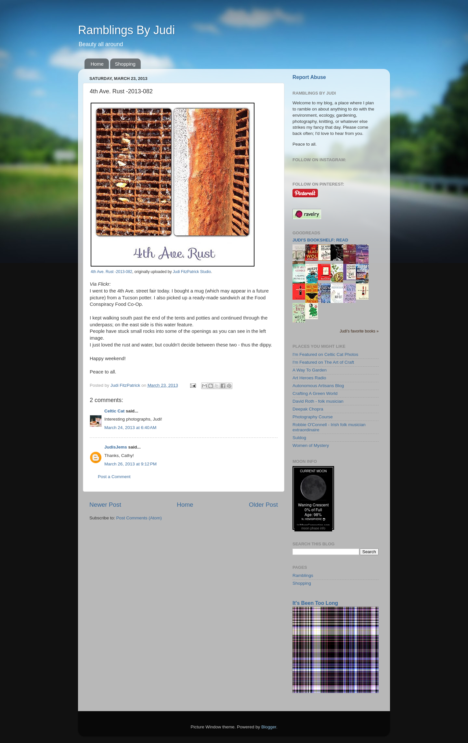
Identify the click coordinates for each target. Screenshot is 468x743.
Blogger (268, 726)
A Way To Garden (309, 370)
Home (97, 64)
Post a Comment (114, 476)
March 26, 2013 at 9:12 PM (130, 464)
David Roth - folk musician (318, 401)
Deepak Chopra (307, 409)
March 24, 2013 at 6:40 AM (130, 427)
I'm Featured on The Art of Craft (323, 362)
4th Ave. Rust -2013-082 (111, 271)
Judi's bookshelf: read (320, 240)
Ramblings (302, 575)
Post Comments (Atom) (139, 517)
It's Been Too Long (315, 603)
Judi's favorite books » (359, 331)
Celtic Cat (114, 411)
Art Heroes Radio (309, 377)
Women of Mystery (310, 445)
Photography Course (312, 416)
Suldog (299, 437)
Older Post (263, 504)
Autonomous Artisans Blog (318, 385)
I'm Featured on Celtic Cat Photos (325, 354)
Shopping (125, 64)
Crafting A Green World (315, 393)
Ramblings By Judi (126, 30)
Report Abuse (309, 77)
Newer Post (105, 504)
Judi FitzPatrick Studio (192, 271)
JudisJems (115, 447)
